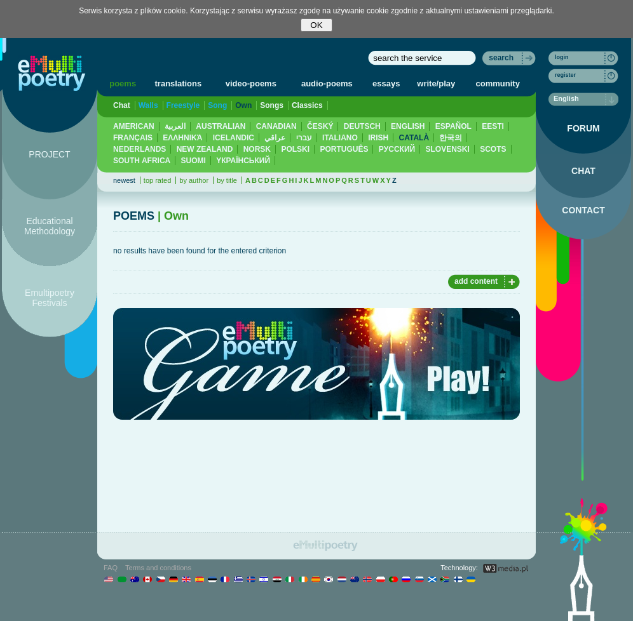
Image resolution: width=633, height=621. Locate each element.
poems (122, 83)
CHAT (583, 171)
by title (227, 180)
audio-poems (327, 83)
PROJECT (49, 154)
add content (476, 281)
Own (243, 105)
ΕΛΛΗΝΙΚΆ (182, 137)
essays (386, 83)
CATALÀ (414, 137)
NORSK (257, 149)
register (565, 75)
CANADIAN (276, 126)
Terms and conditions (158, 567)
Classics (307, 105)
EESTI (493, 126)
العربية (175, 126)
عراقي (274, 137)
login (562, 57)
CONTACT (583, 210)
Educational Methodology (49, 226)
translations (178, 83)
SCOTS (493, 149)
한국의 (450, 137)
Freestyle (183, 105)
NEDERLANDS (139, 149)
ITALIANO (340, 137)
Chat (121, 105)
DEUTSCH (362, 126)
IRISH (378, 137)
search (501, 57)
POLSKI (295, 149)
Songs (271, 105)
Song (217, 105)
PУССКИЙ (397, 149)
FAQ (111, 567)
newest (124, 180)
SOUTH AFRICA (141, 160)
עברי (304, 137)
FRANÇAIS (133, 137)
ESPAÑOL (453, 126)
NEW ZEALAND (205, 149)
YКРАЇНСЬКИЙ (243, 160)
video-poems (251, 83)
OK (316, 25)
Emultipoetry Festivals (49, 298)
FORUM (583, 128)
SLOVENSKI (447, 149)
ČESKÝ (320, 126)
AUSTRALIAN (220, 126)
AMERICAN (133, 126)
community (498, 83)
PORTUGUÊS (344, 149)
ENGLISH (408, 126)
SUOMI (193, 160)
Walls (148, 105)
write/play (436, 83)
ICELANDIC (233, 137)
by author (193, 180)
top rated (157, 180)
